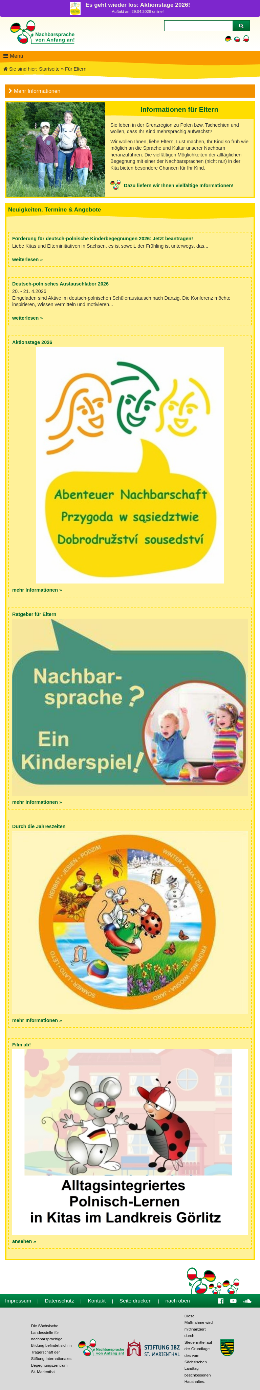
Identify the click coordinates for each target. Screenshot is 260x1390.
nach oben (177, 1301)
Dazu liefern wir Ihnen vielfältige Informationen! (179, 185)
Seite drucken (136, 1301)
